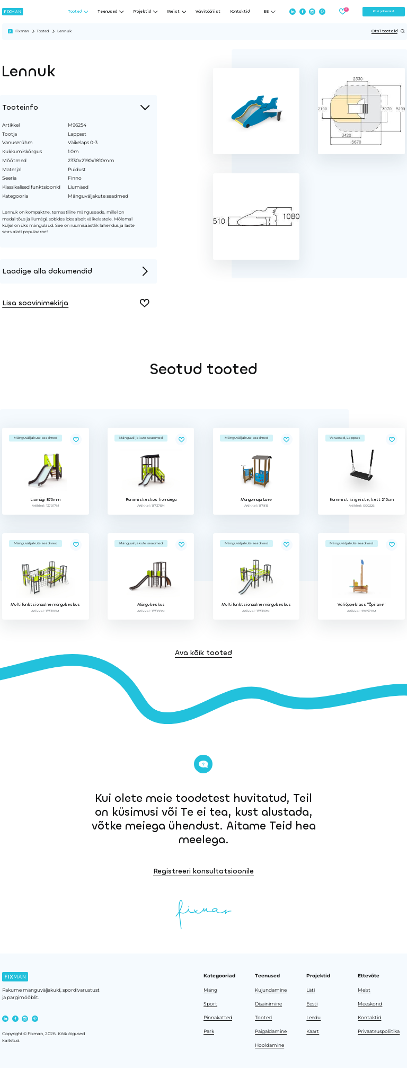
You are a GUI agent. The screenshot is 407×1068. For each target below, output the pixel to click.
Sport (210, 1004)
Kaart (312, 1031)
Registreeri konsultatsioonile (331, 871)
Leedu (313, 1017)
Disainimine (268, 1004)
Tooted (43, 31)
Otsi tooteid (388, 31)
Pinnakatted (218, 1017)
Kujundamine (271, 990)
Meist (364, 990)
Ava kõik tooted (203, 695)
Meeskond (370, 1004)
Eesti (311, 1004)
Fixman (22, 31)
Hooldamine (269, 1045)
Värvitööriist (208, 12)
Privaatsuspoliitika (379, 1031)
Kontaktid (240, 12)
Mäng (210, 990)
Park (209, 1031)
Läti (310, 990)
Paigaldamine (271, 1031)
